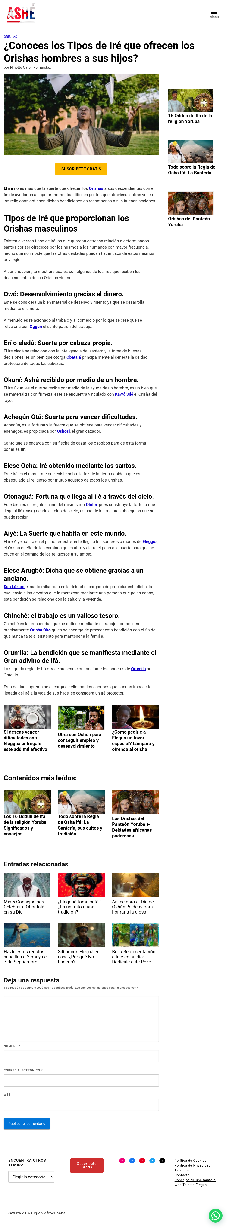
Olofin (91, 504)
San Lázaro (14, 586)
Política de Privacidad (193, 1165)
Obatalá (73, 357)
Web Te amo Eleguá (191, 1185)
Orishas (10, 37)
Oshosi (63, 431)
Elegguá (150, 541)
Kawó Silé (124, 394)
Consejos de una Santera (195, 1180)
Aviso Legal (184, 1170)
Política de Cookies (191, 1160)
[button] (216, 1216)
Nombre (12, 1046)
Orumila (138, 668)
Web (7, 1094)
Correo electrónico (23, 1070)
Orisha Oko (40, 629)
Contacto (182, 1175)
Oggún (36, 326)
